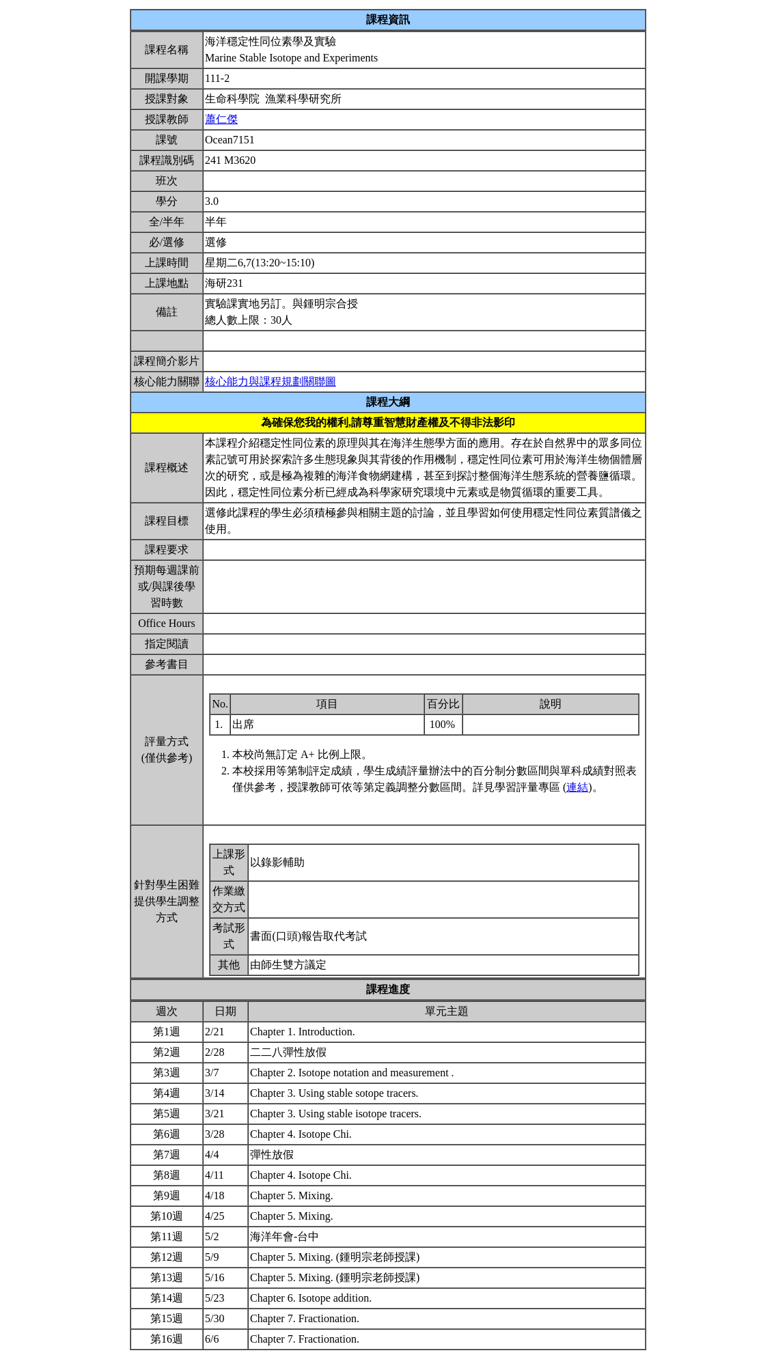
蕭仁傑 (221, 119)
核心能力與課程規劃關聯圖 (270, 381)
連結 (577, 787)
